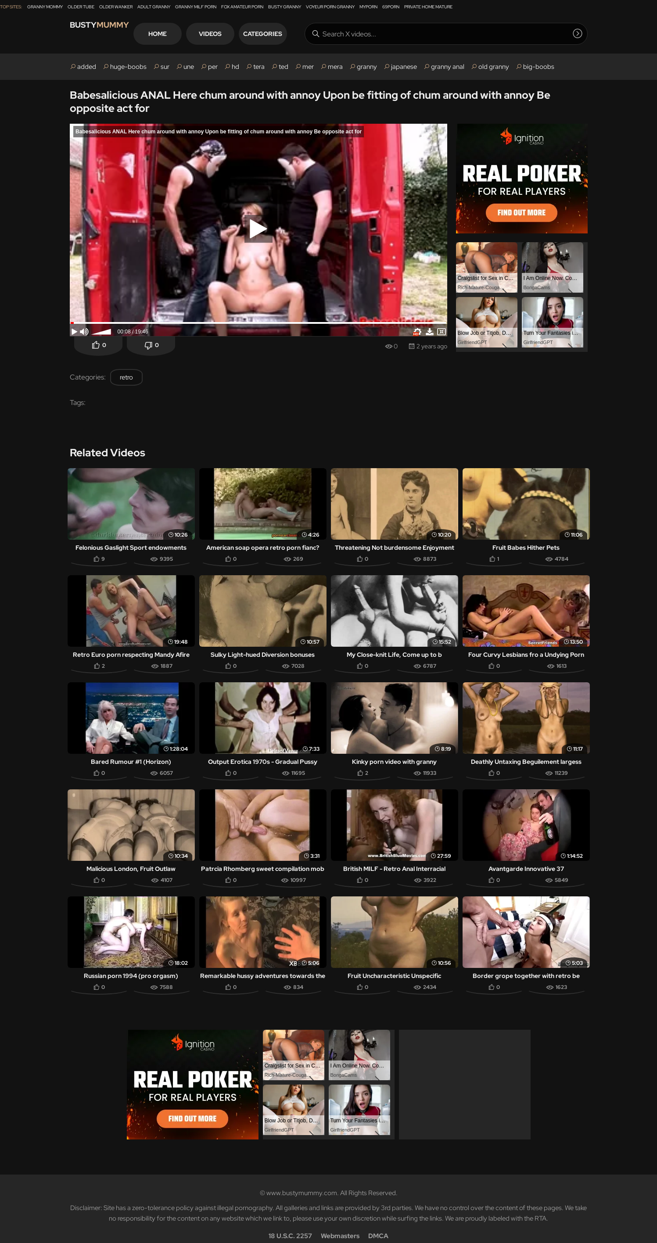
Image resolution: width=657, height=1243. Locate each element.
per (213, 66)
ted (283, 66)
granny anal (447, 66)
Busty (109, 33)
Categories (295, 34)
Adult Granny (153, 7)
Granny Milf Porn (195, 7)
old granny (493, 66)
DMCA (378, 1223)
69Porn (390, 7)
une (188, 66)
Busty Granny (284, 7)
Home (190, 34)
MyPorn (368, 7)
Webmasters (340, 1223)
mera (335, 66)
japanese (404, 66)
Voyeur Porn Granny (330, 7)
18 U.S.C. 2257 (290, 1223)
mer (308, 66)
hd (235, 66)
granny (367, 66)
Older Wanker (116, 7)
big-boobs (538, 66)
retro (126, 377)
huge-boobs (128, 66)
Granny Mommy (45, 7)
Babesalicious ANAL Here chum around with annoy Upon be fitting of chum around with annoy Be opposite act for (310, 101)
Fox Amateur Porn (242, 7)
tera (259, 66)
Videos (242, 34)
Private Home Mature (428, 7)
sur (165, 66)
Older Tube (81, 7)
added (86, 66)
